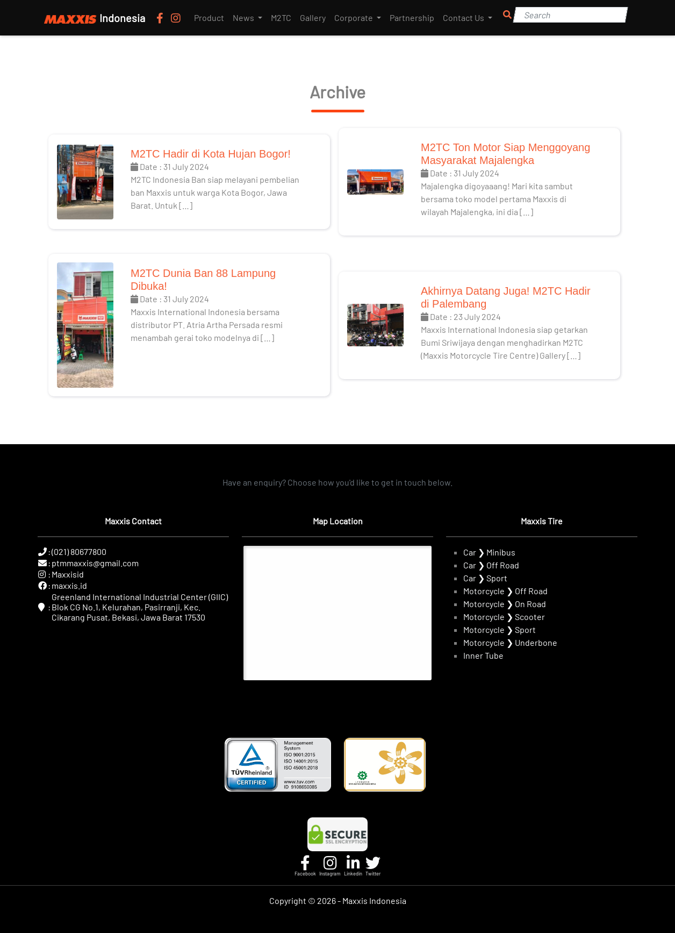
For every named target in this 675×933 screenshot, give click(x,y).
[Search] (570, 15)
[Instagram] (176, 17)
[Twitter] (372, 866)
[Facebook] (161, 17)
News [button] (244, 17)
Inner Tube (483, 655)
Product (209, 17)
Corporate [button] (354, 17)
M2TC (281, 17)
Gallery (313, 17)
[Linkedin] (353, 866)
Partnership (412, 17)
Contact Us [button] (464, 17)
